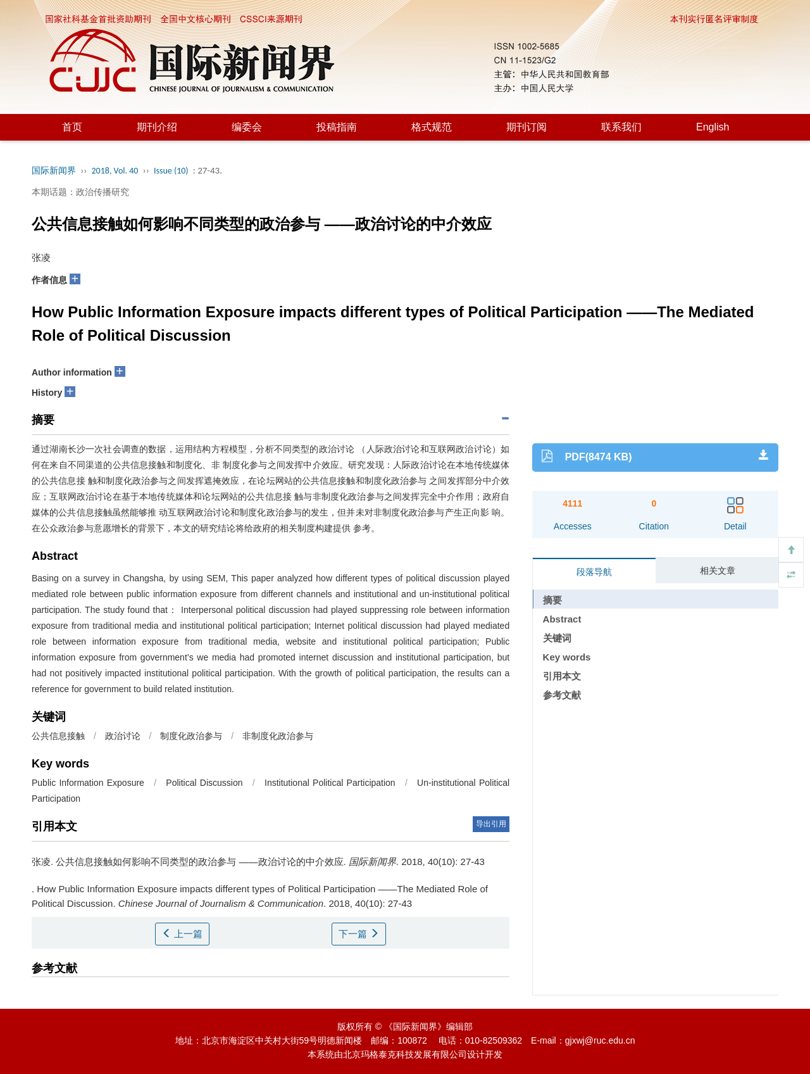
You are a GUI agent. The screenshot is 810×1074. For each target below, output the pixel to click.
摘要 (552, 600)
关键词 (557, 638)
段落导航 (594, 572)
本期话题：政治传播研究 (80, 192)
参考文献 (562, 695)
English (712, 127)
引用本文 (562, 676)
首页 (72, 127)
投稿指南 (336, 127)
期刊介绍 (157, 127)
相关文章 (717, 570)
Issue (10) (171, 170)
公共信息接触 (58, 736)
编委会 (247, 127)
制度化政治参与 (191, 736)
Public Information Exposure (88, 783)
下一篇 (359, 933)
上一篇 (182, 933)
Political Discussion (204, 783)
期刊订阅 (526, 127)
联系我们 (621, 127)
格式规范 (431, 127)
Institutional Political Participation (330, 783)
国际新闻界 (54, 170)
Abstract (562, 619)
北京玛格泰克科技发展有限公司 (405, 1054)
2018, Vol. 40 (115, 170)
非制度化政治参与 (277, 736)
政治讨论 (122, 736)
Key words (567, 657)
